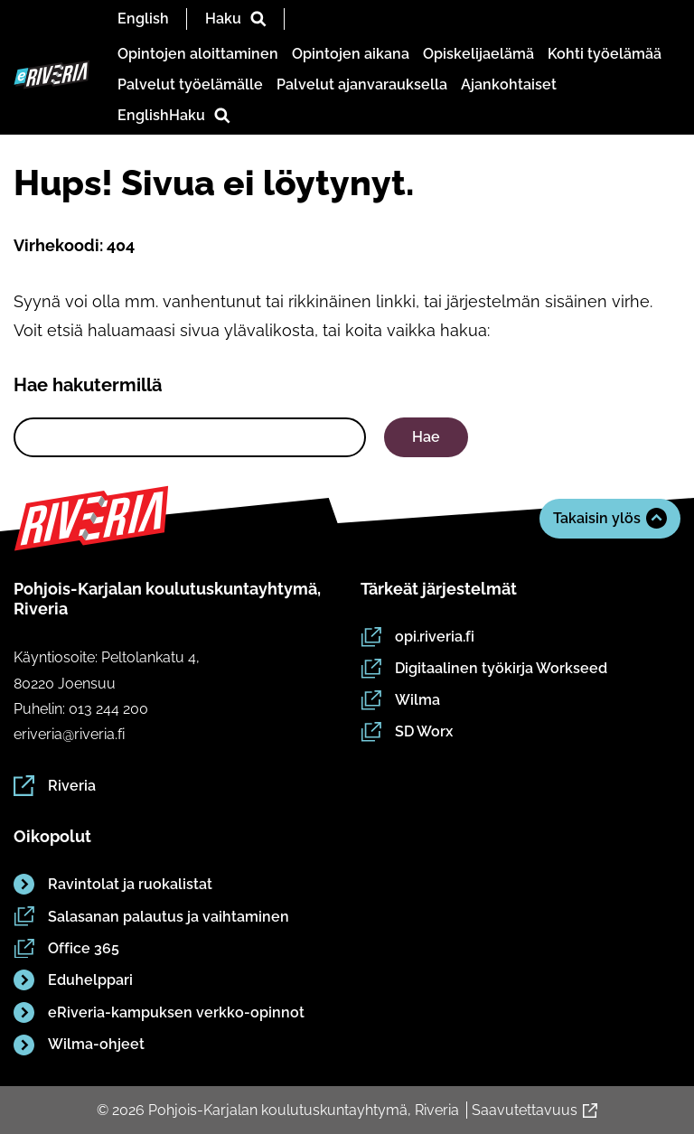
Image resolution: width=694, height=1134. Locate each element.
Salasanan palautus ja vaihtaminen (151, 916)
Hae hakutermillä (88, 385)
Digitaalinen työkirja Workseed (484, 668)
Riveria (55, 785)
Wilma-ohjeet (79, 1044)
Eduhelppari (73, 980)
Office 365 (66, 948)
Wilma (400, 700)
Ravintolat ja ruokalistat (113, 884)
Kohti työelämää (604, 53)
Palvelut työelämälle (190, 84)
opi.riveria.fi (417, 636)
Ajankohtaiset (509, 84)
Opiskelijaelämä (478, 53)
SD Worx (407, 732)
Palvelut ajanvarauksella (362, 84)
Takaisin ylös (610, 518)
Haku (236, 18)
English (143, 18)
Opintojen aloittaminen (197, 53)
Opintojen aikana (350, 53)
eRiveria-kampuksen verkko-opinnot (159, 1012)
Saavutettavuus (534, 1110)
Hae (426, 436)
